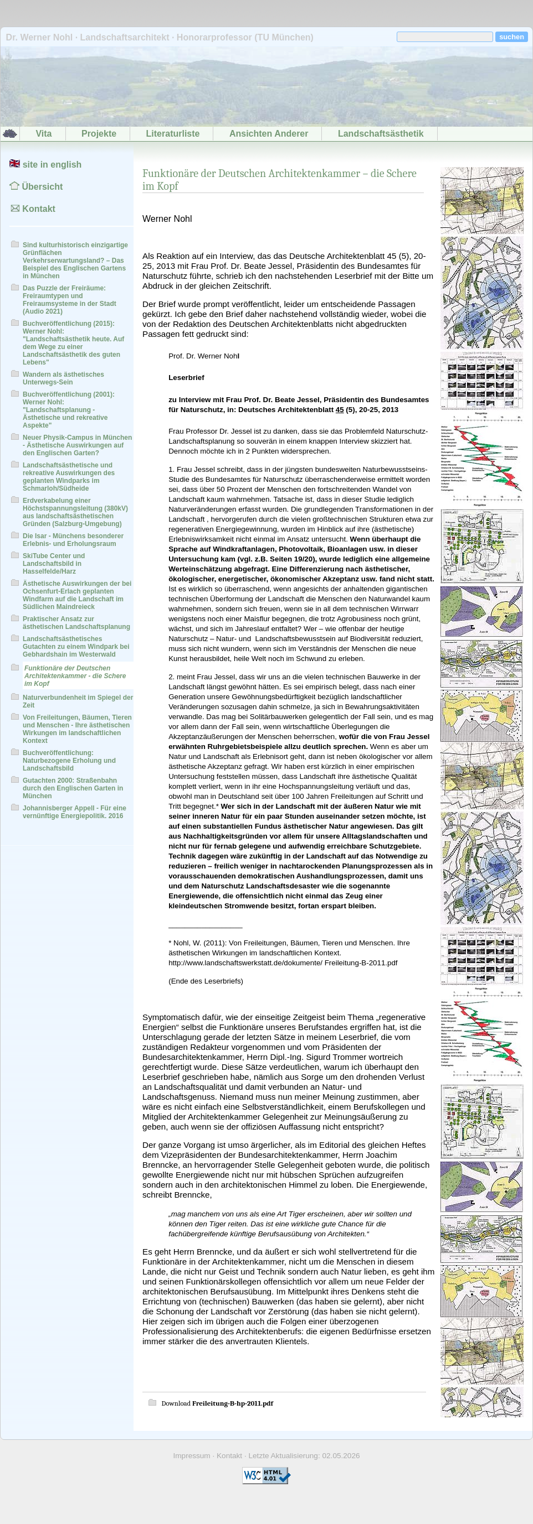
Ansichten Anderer (269, 133)
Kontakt (32, 209)
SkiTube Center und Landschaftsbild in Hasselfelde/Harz (54, 563)
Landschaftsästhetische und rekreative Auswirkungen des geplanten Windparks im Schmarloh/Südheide (69, 476)
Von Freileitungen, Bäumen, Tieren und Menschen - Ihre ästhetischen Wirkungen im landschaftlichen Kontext (77, 729)
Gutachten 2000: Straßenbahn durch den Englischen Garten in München (73, 788)
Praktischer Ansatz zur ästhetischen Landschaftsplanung (76, 623)
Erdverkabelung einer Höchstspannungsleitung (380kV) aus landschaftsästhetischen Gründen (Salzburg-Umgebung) (75, 512)
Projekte (98, 133)
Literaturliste (173, 133)
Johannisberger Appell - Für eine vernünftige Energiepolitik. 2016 (74, 812)
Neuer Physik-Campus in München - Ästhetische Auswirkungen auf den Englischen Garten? (77, 445)
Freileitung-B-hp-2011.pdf (232, 1403)
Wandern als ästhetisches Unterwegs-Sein (63, 378)
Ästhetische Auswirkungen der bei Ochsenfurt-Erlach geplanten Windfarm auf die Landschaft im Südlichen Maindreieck (77, 595)
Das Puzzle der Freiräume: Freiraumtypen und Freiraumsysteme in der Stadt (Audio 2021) (69, 299)
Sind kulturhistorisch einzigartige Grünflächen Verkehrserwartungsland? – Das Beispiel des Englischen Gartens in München (75, 260)
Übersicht (36, 186)
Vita (43, 133)
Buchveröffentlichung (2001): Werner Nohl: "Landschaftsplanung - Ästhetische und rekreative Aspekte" (69, 410)
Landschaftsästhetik (381, 133)
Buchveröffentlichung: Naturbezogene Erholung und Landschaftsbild (69, 760)
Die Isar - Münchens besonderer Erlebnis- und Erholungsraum (73, 540)
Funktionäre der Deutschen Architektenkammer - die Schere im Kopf (75, 676)
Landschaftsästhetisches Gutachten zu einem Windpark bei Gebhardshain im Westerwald (76, 646)
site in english (45, 164)
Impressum (191, 1456)
